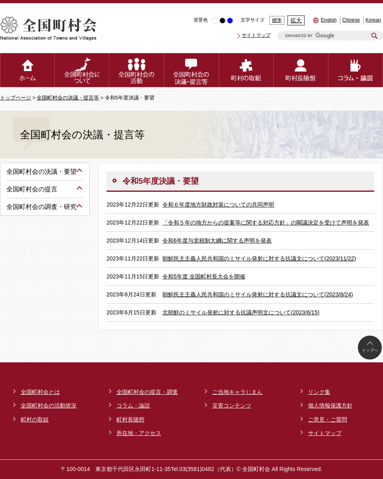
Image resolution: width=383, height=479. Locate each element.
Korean (373, 20)
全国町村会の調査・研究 (41, 206)
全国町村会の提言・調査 (147, 392)
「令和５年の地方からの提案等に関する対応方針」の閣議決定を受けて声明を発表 (265, 222)
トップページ (15, 98)
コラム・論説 (133, 405)
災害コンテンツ (231, 405)
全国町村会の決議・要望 (41, 171)
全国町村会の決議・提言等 (68, 98)
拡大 (296, 20)
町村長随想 (130, 419)
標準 (277, 20)
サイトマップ (256, 35)
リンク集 (319, 392)
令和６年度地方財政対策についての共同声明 (218, 204)
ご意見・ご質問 (327, 419)
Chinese (351, 20)
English (328, 20)
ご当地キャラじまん (237, 392)
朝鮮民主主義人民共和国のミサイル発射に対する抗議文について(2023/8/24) (257, 294)
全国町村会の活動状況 (49, 405)
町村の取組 (35, 419)
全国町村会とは (40, 392)
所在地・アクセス (138, 433)
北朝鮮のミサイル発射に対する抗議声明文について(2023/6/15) (241, 312)
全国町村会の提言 (31, 189)
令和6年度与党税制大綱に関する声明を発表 (217, 240)
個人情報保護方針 (330, 405)
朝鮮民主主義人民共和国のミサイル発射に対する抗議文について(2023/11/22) (259, 258)
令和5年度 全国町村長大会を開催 (203, 276)
